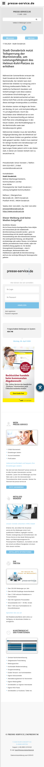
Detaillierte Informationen (20, 552)
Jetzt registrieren (10, 311)
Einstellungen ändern (14, 452)
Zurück (10, 38)
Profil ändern (12, 458)
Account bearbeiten (14, 455)
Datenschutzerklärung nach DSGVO (22, 755)
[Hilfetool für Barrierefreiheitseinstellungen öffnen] (40, 387)
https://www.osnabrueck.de (13, 211)
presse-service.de (22, 11)
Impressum (32, 734)
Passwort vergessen (11, 313)
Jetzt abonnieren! (16, 487)
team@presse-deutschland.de (24, 750)
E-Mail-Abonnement (14, 449)
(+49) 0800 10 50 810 (25, 747)
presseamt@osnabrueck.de (13, 209)
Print (31, 38)
